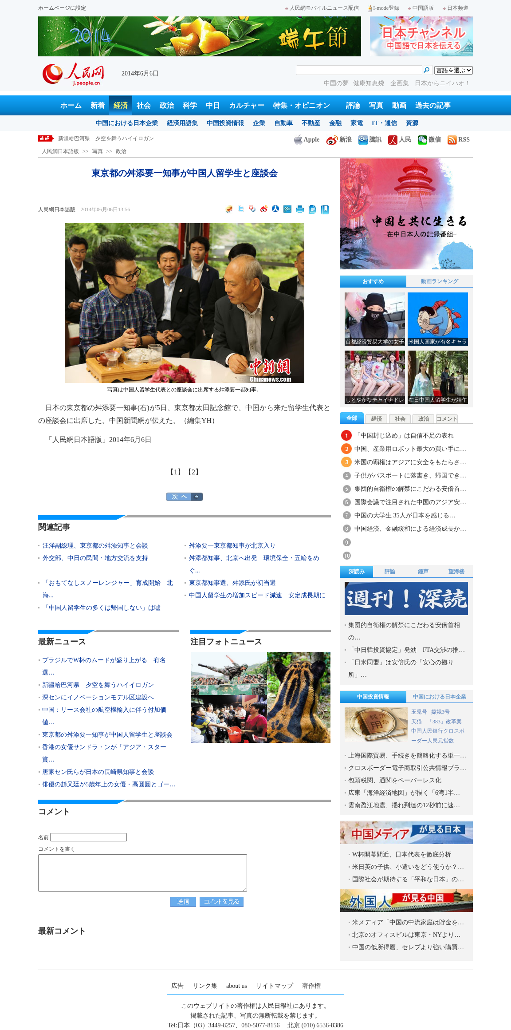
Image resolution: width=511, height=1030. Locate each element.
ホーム (71, 105)
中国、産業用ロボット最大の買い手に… (410, 449)
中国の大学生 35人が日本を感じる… (405, 515)
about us (236, 986)
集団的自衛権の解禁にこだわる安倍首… (410, 488)
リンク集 (205, 986)
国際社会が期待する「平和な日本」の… (408, 879)
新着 (97, 105)
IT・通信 (384, 123)
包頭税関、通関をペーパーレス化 (394, 780)
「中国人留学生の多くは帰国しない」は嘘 (102, 607)
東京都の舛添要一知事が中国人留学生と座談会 (107, 734)
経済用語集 (182, 123)
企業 (259, 123)
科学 (190, 105)
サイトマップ (274, 986)
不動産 (311, 123)
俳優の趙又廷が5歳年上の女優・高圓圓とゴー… (109, 784)
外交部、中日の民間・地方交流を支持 (95, 558)
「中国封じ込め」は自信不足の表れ (404, 435)
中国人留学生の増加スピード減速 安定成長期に (257, 595)
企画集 (400, 83)
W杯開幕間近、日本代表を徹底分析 (401, 854)
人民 (399, 139)
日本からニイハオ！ (443, 83)
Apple (307, 139)
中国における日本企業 (127, 123)
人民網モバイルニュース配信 (322, 8)
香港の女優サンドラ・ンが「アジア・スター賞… (104, 753)
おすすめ (373, 281)
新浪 (339, 139)
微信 (429, 139)
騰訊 (369, 139)
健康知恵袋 (369, 83)
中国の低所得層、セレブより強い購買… (408, 947)
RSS (459, 139)
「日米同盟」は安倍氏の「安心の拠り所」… (401, 668)
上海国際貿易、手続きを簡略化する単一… (407, 755)
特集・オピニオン (301, 105)
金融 (335, 123)
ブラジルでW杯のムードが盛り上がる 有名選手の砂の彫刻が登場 (137, 138)
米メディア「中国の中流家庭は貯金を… (408, 922)
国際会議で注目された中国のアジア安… (410, 502)
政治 (167, 105)
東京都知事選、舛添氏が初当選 (232, 583)
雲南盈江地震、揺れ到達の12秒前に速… (404, 805)
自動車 (283, 123)
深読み (357, 571)
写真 (376, 105)
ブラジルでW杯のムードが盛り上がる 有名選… (104, 666)
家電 (356, 123)
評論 (353, 105)
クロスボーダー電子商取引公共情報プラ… (407, 768)
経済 (121, 105)
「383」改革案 (444, 721)
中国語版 (421, 8)
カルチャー (246, 105)
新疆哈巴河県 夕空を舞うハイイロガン (98, 685)
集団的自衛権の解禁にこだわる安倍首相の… (404, 631)
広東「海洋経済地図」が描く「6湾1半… (404, 792)
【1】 (176, 472)
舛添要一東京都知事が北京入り (232, 545)
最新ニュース (62, 641)
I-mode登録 (383, 8)
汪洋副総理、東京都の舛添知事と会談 (95, 545)
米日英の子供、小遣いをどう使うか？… (408, 867)
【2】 (193, 472)
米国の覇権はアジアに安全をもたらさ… (410, 462)
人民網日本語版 (60, 151)
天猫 (417, 721)
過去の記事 (433, 105)
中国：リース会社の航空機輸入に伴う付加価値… (104, 716)
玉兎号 (419, 712)
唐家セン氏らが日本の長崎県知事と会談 (98, 772)
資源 (412, 123)
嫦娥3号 (440, 712)
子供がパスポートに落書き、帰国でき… (410, 475)
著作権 (311, 986)
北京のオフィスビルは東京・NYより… (406, 934)
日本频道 (455, 8)
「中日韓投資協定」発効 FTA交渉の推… (406, 650)
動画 (399, 105)
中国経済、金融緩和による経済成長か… (410, 528)
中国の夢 (336, 83)
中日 (213, 105)
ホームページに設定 (62, 8)
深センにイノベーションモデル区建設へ (98, 697)
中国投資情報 (225, 123)
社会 (144, 105)
